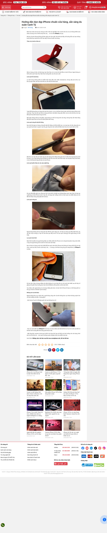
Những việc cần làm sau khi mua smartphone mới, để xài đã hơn (51, 338)
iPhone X (41, 328)
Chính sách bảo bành (32, 427)
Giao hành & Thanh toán (33, 435)
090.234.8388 (66, 432)
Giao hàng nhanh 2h (32, 432)
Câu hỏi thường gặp (6, 430)
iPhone (57, 33)
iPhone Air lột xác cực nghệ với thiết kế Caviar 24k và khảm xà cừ (71, 411)
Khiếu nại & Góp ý (31, 437)
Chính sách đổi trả (32, 430)
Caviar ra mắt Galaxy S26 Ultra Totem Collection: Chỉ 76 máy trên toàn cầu (34, 393)
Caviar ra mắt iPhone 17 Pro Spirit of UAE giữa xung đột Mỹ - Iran (53, 373)
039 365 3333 (83, 8)
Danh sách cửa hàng (6, 427)
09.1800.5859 (66, 428)
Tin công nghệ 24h (5, 432)
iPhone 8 (77, 247)
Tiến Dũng (30, 27)
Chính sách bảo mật (32, 425)
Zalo (104, 519)
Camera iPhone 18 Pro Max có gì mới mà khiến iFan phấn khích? (53, 411)
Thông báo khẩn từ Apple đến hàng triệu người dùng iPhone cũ (72, 373)
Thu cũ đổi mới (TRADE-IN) (7, 437)
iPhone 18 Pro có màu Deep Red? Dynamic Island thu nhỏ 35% (72, 402)
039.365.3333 (66, 425)
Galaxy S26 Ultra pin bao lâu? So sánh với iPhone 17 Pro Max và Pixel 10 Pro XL (72, 382)
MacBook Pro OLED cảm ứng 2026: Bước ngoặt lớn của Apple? (53, 402)
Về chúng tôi (4, 425)
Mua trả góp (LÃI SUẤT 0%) (8, 435)
